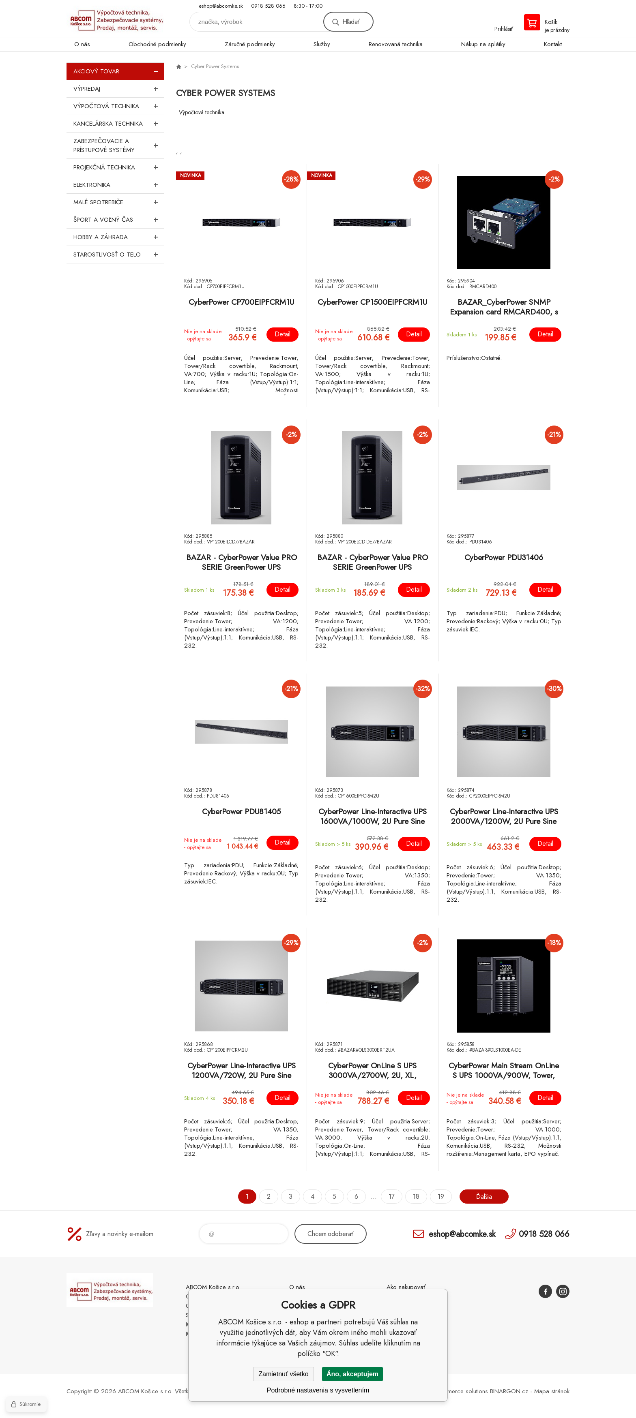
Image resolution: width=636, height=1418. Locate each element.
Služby (322, 44)
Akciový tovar (118, 71)
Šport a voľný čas (118, 219)
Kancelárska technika (118, 123)
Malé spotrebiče (118, 202)
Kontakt (553, 44)
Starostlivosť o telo (118, 254)
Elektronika (118, 184)
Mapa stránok (551, 1391)
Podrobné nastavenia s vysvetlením (318, 1390)
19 (441, 1196)
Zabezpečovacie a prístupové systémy (118, 145)
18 (416, 1196)
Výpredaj (118, 88)
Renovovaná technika (396, 44)
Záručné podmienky (250, 44)
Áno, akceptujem (352, 1374)
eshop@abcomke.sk (221, 6)
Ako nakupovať (406, 1287)
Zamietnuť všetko (283, 1374)
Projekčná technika (118, 167)
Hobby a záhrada (118, 237)
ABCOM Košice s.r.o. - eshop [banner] (115, 19)
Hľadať (350, 21)
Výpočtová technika (118, 106)
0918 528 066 (268, 6)
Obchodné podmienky (157, 44)
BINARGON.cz (509, 1391)
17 (392, 1196)
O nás (82, 44)
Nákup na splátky (483, 44)
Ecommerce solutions (460, 1391)
